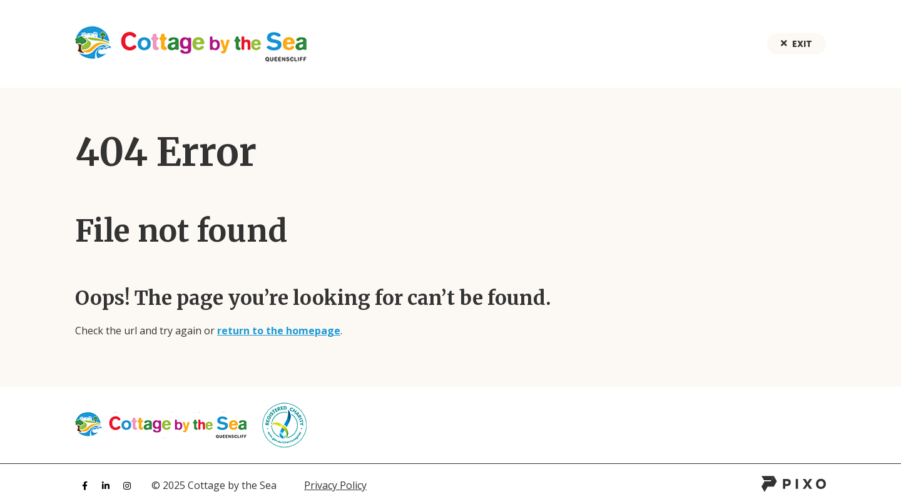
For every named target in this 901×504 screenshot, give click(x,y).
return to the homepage (278, 330)
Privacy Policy (335, 485)
